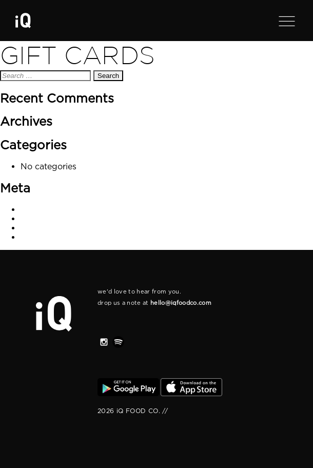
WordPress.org (52, 237)
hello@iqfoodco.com (180, 303)
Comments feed (54, 227)
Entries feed (46, 218)
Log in (34, 209)
